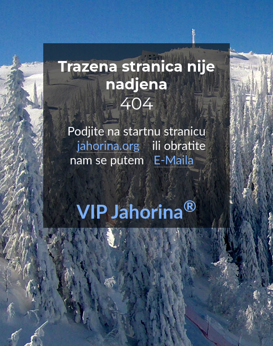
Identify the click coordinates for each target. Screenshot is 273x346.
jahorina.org (108, 145)
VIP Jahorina (136, 211)
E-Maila (174, 159)
